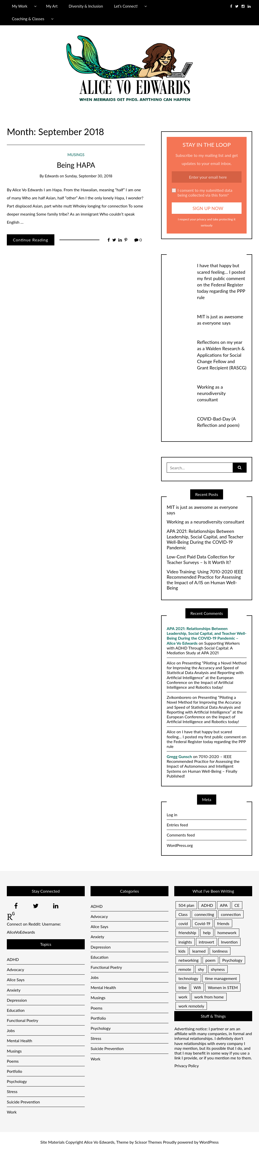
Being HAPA (76, 165)
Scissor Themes (148, 1142)
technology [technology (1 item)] (188, 978)
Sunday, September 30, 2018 (88, 176)
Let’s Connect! (126, 6)
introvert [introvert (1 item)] (206, 941)
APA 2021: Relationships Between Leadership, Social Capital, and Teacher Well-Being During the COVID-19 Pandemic (205, 539)
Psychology (17, 1081)
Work (12, 1111)
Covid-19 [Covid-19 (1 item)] (202, 923)
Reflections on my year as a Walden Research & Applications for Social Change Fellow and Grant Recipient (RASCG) (221, 354)
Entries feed (177, 824)
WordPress (209, 1142)
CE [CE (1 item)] (237, 905)
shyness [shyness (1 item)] (218, 969)
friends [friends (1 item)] (223, 923)
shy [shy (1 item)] (201, 969)
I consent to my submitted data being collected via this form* (202, 192)
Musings (76, 154)
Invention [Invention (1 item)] (229, 941)
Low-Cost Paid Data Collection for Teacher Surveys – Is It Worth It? (200, 559)
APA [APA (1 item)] (223, 905)
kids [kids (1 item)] (181, 951)
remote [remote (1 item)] (184, 969)
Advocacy (15, 969)
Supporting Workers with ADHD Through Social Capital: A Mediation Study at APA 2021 (203, 648)
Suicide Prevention (23, 1101)
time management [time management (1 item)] (221, 978)
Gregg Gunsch (179, 756)
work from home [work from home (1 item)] (209, 996)
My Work (19, 6)
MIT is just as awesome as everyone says (202, 510)
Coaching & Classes (28, 18)
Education (16, 1010)
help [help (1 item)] (207, 932)
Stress (12, 1091)
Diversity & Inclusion (86, 6)
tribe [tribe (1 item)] (182, 987)
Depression (17, 1000)
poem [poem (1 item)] (210, 960)
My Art (51, 6)
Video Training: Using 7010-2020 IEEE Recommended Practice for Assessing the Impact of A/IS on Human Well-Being (205, 580)
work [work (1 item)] (182, 996)
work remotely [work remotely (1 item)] (191, 1005)
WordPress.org (180, 845)
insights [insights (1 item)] (185, 941)
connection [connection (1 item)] (231, 914)
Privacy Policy (186, 1065)
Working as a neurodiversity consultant (211, 393)
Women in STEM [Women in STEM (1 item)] (223, 987)
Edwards (52, 176)
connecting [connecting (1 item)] (204, 914)
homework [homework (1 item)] (227, 932)
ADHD (13, 959)
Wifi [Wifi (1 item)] (197, 987)
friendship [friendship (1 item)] (187, 932)
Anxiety (13, 990)
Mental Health (19, 1040)
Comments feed (181, 834)
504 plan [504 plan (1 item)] (186, 905)
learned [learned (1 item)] (198, 951)
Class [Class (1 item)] (182, 914)
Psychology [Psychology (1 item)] (232, 960)
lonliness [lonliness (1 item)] (220, 951)
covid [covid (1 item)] (183, 923)
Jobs (11, 1030)
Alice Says (16, 979)
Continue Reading (30, 239)
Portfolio (14, 1071)
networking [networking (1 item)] (188, 960)
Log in (172, 814)
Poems (13, 1061)
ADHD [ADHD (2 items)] (207, 905)
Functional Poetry (22, 1020)
